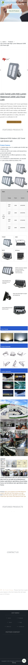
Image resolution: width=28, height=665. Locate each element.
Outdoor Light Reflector (6, 481)
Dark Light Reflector (19, 483)
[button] (16, 2)
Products (10, 41)
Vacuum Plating (21, 477)
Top (24, 660)
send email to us (14, 122)
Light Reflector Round (17, 481)
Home (4, 41)
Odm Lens (14, 477)
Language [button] (24, 2)
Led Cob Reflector (8, 483)
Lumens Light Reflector (6, 477)
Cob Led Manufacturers (19, 479)
